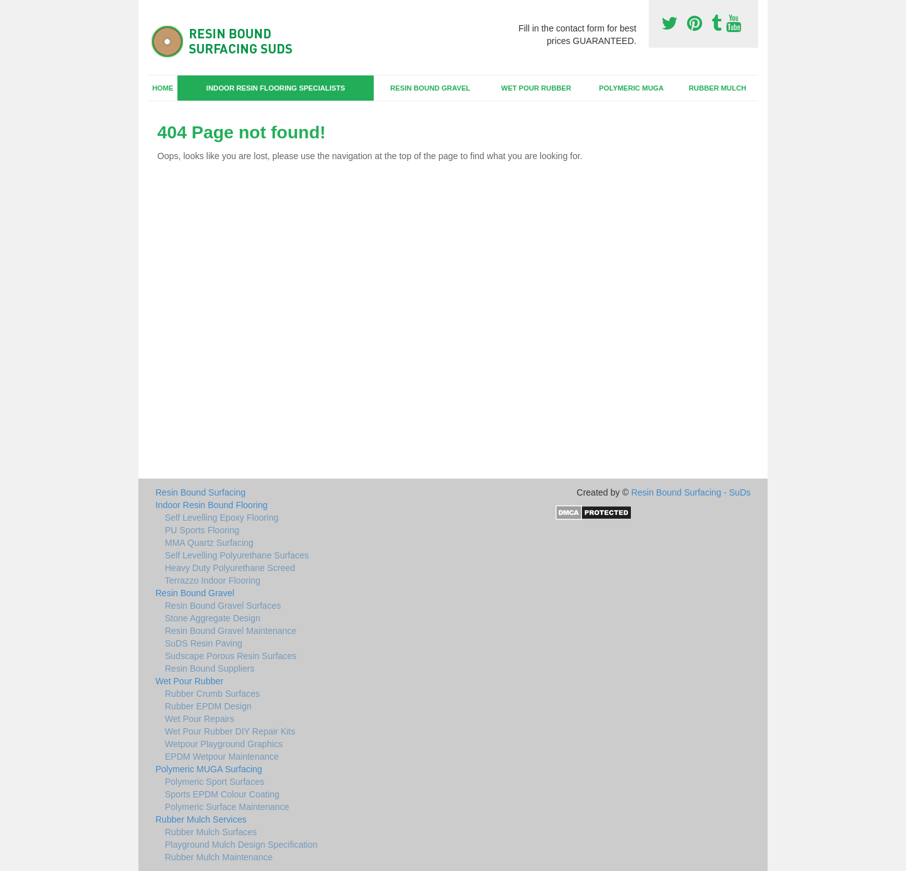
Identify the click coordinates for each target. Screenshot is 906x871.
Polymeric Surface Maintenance (227, 807)
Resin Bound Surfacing (200, 492)
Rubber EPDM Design (208, 706)
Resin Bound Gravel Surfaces (223, 606)
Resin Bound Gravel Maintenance (230, 631)
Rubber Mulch (717, 88)
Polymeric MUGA (631, 88)
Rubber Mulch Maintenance (218, 857)
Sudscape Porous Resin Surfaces (230, 656)
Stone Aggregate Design (212, 618)
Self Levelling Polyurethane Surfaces (237, 555)
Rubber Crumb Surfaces (212, 694)
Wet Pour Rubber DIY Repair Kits (230, 731)
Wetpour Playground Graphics (223, 744)
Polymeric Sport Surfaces (214, 782)
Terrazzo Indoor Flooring (212, 580)
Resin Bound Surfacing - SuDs (691, 492)
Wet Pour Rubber (536, 88)
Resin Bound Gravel (430, 88)
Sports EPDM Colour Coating (222, 794)
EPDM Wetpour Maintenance (222, 757)
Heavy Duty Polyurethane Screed (230, 568)
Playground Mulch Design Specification (241, 845)
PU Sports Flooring (202, 530)
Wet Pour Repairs (199, 719)
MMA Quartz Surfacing (209, 543)
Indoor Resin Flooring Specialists (275, 88)
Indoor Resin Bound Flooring (211, 505)
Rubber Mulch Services (201, 819)
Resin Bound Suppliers (209, 668)
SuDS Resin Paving (203, 643)
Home (163, 88)
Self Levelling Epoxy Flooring (222, 518)
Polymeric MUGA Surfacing (208, 769)
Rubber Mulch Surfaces (211, 832)
